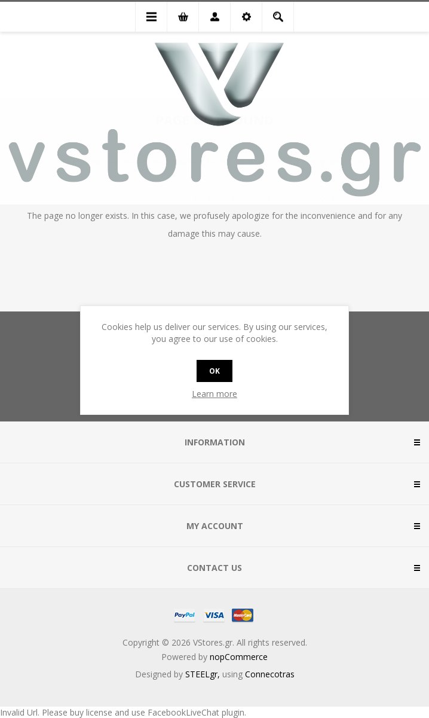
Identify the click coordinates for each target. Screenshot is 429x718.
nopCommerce (239, 656)
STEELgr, (203, 674)
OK (214, 371)
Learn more (214, 393)
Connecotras (270, 674)
